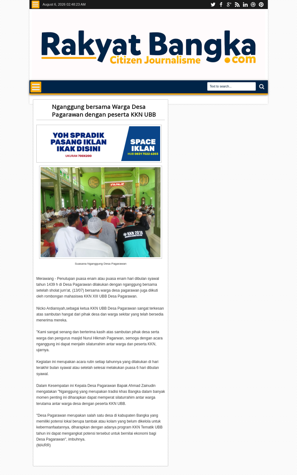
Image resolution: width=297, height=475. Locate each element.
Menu (35, 4)
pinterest (261, 4)
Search (261, 86)
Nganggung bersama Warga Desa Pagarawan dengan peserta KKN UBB (104, 110)
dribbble (253, 4)
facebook (221, 4)
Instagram (229, 4)
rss (237, 4)
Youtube (213, 4)
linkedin (245, 4)
